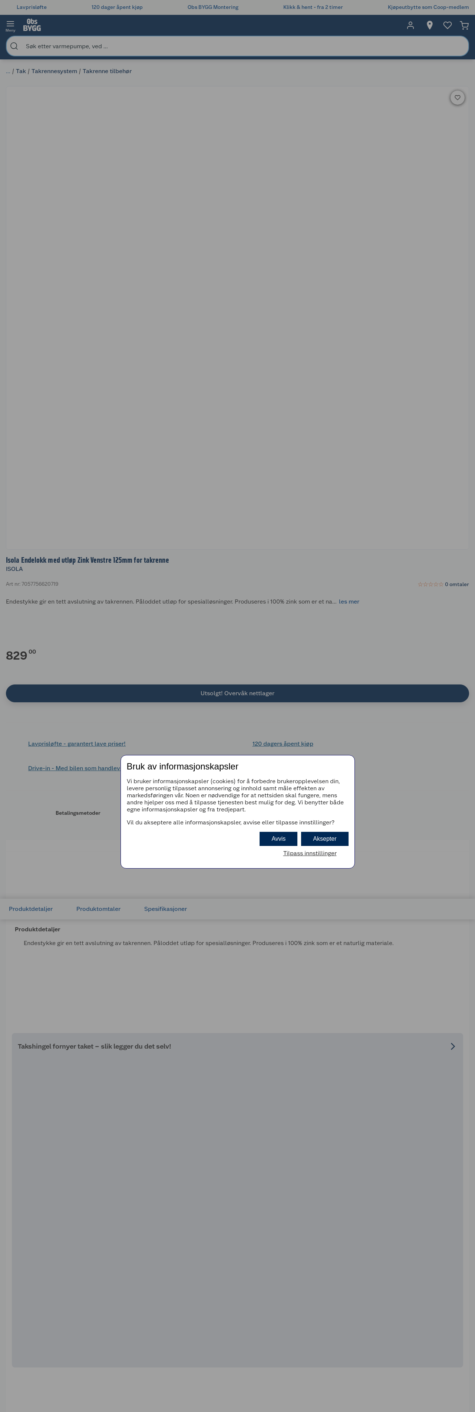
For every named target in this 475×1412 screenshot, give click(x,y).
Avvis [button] (278, 839)
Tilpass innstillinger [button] (310, 853)
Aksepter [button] (324, 839)
